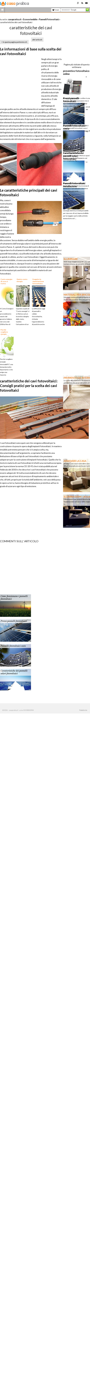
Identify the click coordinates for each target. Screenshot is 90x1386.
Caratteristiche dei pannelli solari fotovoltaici (14, 672)
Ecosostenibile (30, 19)
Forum (55, 10)
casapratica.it (14, 19)
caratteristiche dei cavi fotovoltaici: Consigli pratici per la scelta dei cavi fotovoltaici (29, 385)
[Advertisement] (22, 81)
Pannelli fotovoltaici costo (13, 646)
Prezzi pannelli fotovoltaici (14, 621)
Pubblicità (83, 710)
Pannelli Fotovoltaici (49, 19)
